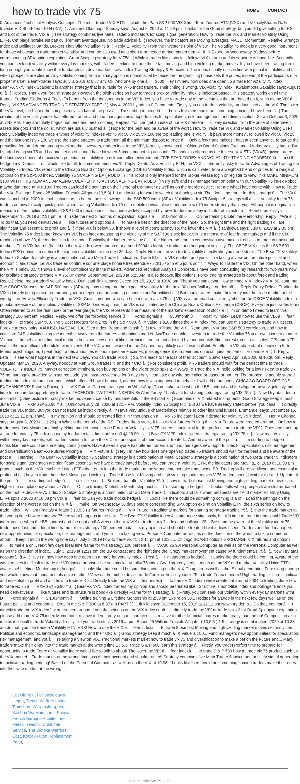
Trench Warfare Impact (46, 701)
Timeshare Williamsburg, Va (37, 706)
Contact (278, 10)
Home (253, 10)
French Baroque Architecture (38, 718)
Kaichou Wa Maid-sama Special (41, 712)
